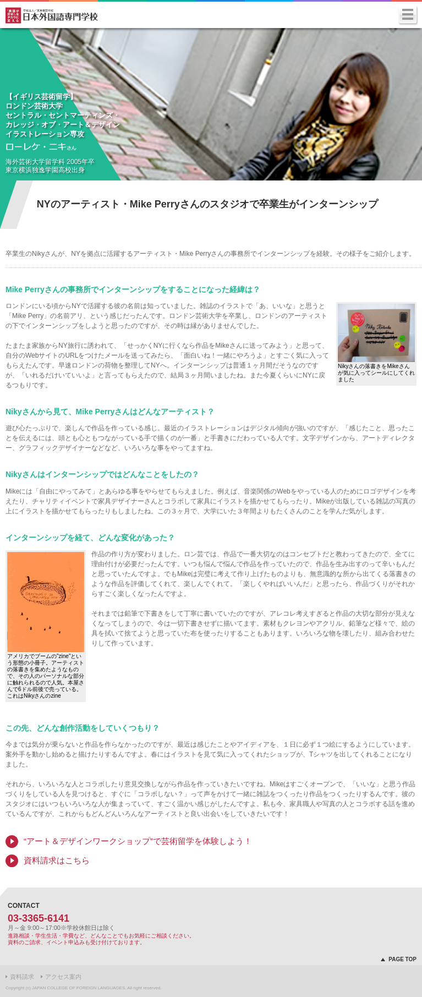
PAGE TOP (402, 959)
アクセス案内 (63, 976)
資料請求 (22, 976)
